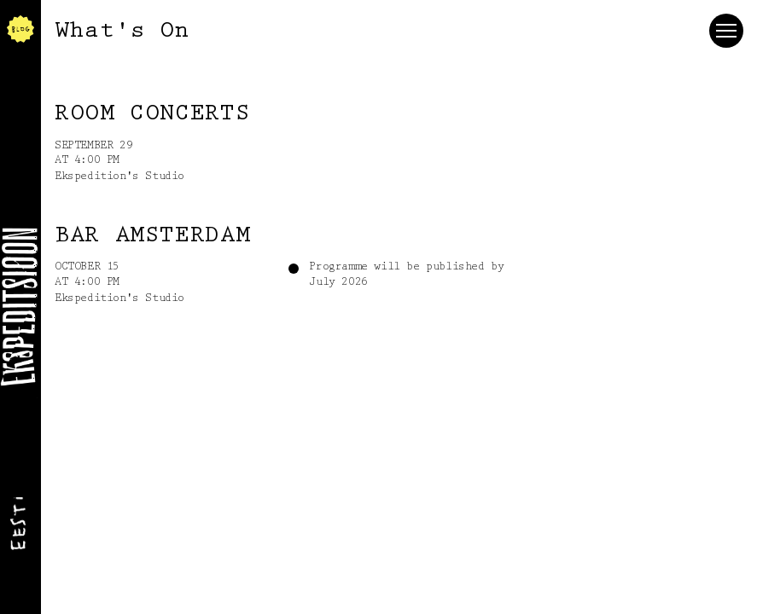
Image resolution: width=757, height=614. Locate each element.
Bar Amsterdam (152, 236)
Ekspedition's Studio (119, 176)
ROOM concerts (152, 114)
